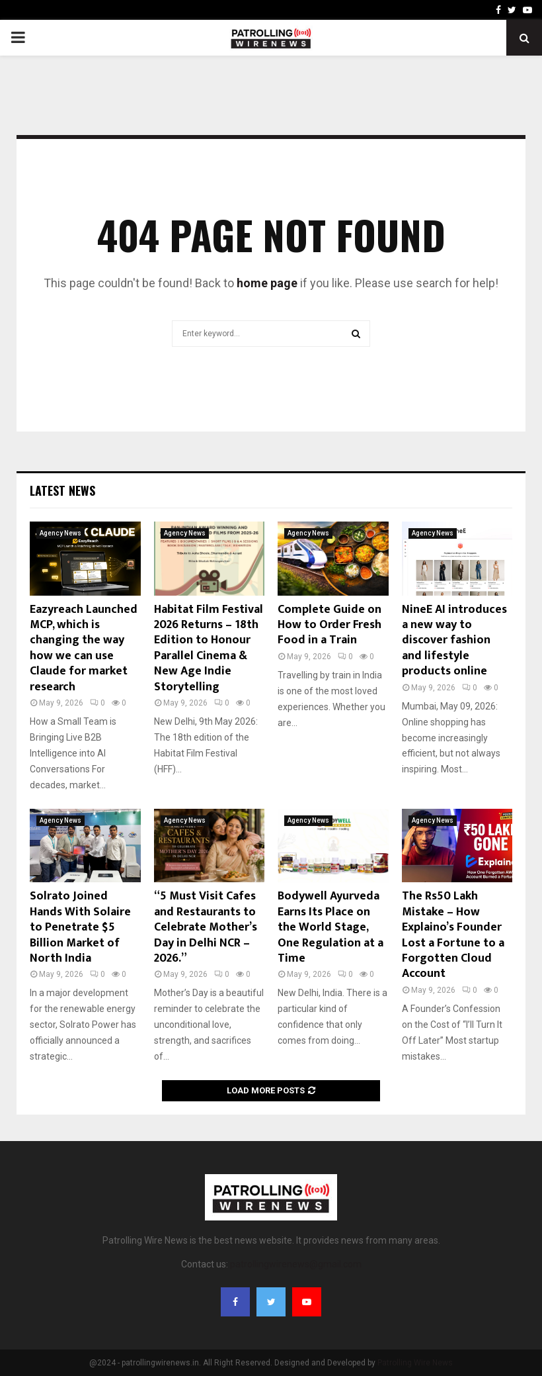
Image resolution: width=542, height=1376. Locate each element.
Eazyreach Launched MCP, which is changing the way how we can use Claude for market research (83, 648)
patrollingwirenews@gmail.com (296, 1264)
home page (267, 283)
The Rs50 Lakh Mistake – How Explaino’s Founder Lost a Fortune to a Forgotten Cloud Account (453, 935)
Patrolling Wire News (415, 1362)
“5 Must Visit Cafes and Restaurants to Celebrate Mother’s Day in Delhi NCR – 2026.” (205, 927)
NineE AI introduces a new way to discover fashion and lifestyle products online (454, 641)
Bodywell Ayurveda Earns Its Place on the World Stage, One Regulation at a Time (330, 927)
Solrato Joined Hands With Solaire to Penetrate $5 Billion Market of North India (80, 927)
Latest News (62, 490)
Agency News (60, 533)
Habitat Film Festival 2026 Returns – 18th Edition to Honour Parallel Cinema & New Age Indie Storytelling (208, 648)
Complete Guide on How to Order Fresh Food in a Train (329, 625)
